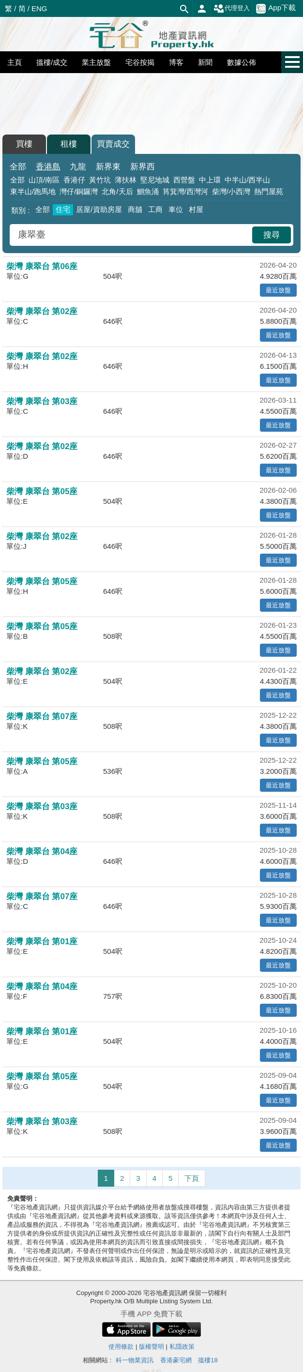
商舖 (135, 209)
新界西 (142, 166)
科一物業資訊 (134, 1360)
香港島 (48, 166)
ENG (39, 8)
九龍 (78, 166)
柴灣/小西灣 (231, 191)
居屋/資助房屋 (98, 209)
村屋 (196, 209)
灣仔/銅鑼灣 (79, 191)
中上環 (210, 180)
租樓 (69, 144)
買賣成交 (113, 144)
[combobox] (132, 235)
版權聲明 (151, 1346)
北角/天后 (117, 191)
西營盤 (184, 180)
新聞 (205, 62)
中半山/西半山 (247, 180)
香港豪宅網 (176, 1360)
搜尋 (271, 235)
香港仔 (74, 180)
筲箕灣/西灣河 (185, 191)
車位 (175, 209)
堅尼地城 (154, 180)
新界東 (108, 166)
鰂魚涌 (148, 191)
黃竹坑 (100, 180)
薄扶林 (125, 180)
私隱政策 (182, 1346)
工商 (155, 209)
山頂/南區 (44, 180)
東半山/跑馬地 (33, 191)
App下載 (276, 8)
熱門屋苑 (268, 191)
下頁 (191, 1178)
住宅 (63, 209)
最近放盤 (278, 290)
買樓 (24, 144)
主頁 (14, 62)
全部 (18, 166)
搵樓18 (207, 1360)
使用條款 (121, 1346)
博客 (176, 62)
